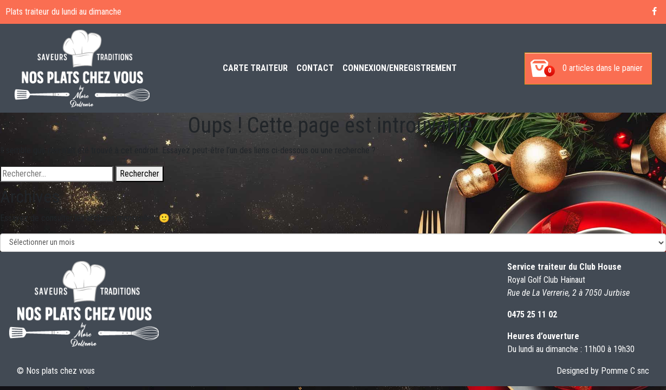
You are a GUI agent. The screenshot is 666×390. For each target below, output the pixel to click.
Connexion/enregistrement (399, 68)
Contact (315, 68)
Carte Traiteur (255, 68)
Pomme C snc (625, 371)
